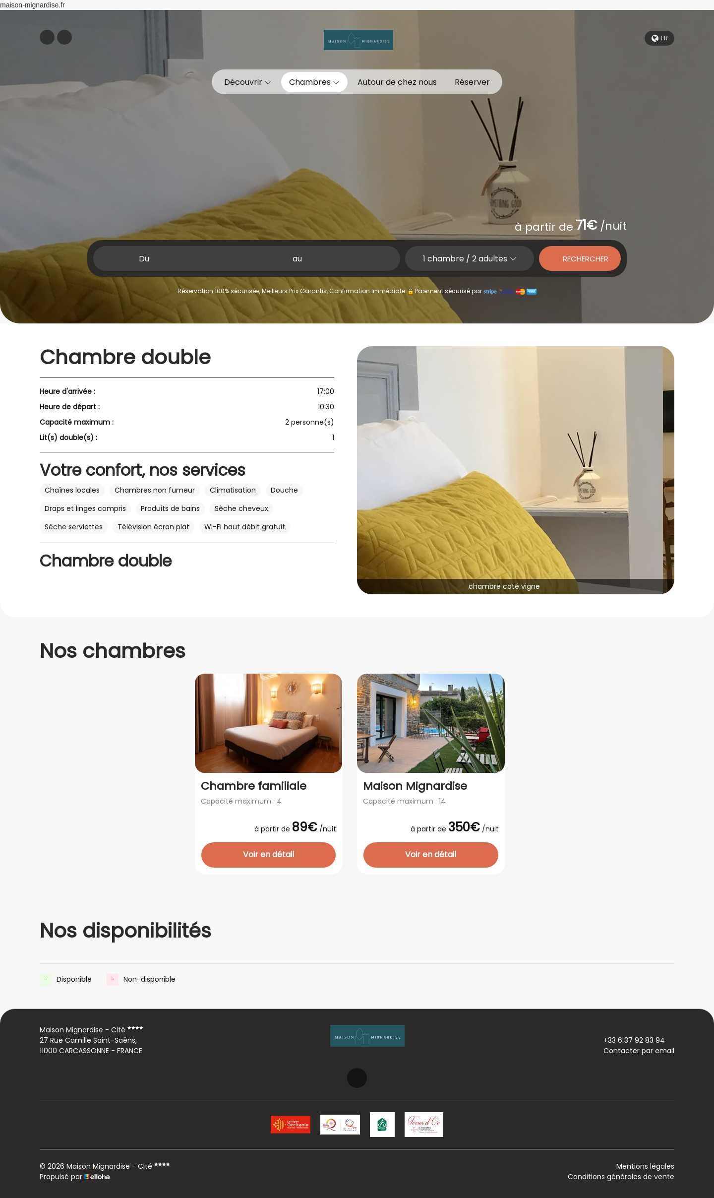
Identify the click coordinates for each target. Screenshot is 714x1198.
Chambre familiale (253, 786)
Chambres (314, 82)
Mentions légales (645, 1166)
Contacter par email (633, 1051)
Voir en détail (268, 854)
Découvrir (247, 82)
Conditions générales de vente (621, 1177)
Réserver (472, 82)
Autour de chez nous (397, 82)
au (297, 258)
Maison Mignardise (415, 786)
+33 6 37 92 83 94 (628, 1040)
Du (144, 258)
